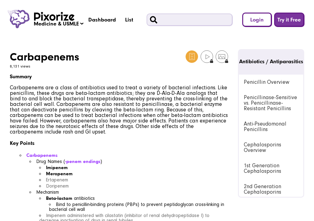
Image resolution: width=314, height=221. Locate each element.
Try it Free (289, 19)
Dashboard (102, 19)
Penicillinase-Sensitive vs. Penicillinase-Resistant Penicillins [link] (270, 103)
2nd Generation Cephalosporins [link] (262, 189)
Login (257, 19)
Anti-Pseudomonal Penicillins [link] (265, 127)
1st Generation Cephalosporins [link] (262, 168)
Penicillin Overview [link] (266, 82)
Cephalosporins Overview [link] (262, 147)
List (129, 19)
